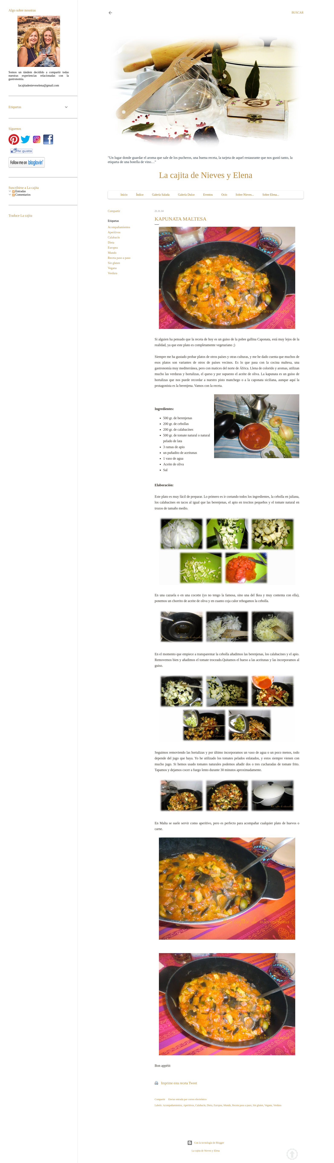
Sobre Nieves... (245, 194)
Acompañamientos (119, 227)
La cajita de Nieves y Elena (205, 175)
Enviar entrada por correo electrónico (187, 1099)
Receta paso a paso (119, 258)
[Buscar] (298, 13)
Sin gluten (114, 263)
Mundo (112, 252)
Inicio (124, 194)
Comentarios (21, 194)
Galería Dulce (186, 194)
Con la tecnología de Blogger (205, 1142)
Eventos (208, 194)
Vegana (112, 268)
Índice (140, 194)
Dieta (111, 242)
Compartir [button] (114, 211)
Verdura (112, 273)
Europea (113, 247)
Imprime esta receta (174, 1083)
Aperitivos (114, 232)
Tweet (193, 1083)
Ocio (224, 194)
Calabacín (114, 237)
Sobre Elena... (270, 194)
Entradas (19, 191)
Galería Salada (161, 194)
